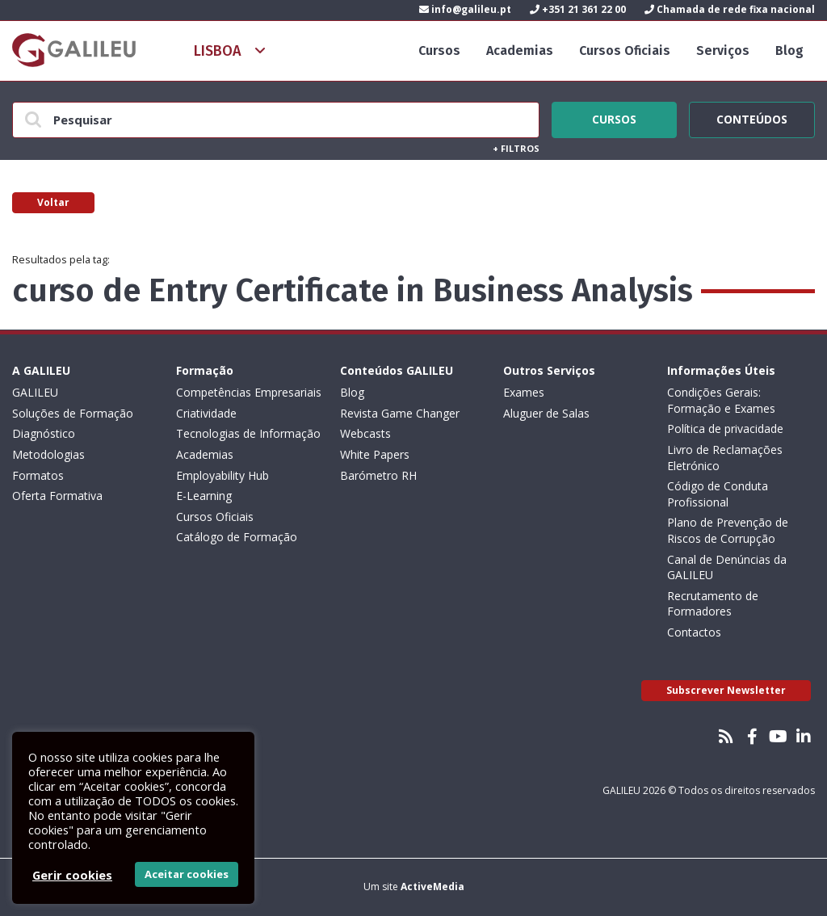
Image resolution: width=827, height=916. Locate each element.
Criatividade (206, 413)
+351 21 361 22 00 (578, 9)
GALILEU (35, 392)
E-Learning (204, 495)
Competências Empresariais (248, 392)
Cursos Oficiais (624, 50)
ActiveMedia (432, 886)
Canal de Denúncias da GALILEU (727, 567)
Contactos (694, 632)
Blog (789, 50)
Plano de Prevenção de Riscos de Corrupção (727, 530)
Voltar (53, 202)
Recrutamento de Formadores (712, 604)
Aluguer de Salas (546, 413)
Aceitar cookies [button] (187, 874)
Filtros (516, 148)
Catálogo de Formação (236, 536)
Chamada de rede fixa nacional (729, 9)
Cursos (439, 50)
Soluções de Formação (72, 413)
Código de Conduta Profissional (717, 494)
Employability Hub (222, 475)
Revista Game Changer (400, 413)
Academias (519, 50)
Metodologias (48, 454)
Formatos (38, 475)
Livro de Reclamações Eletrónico (725, 457)
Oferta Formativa (57, 495)
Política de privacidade (725, 428)
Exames (523, 392)
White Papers (374, 454)
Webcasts (365, 433)
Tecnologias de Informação (248, 433)
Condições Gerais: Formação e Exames (721, 400)
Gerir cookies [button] (72, 875)
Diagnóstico (43, 433)
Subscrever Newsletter (726, 690)
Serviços (722, 50)
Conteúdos (752, 117)
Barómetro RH (378, 475)
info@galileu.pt (465, 9)
